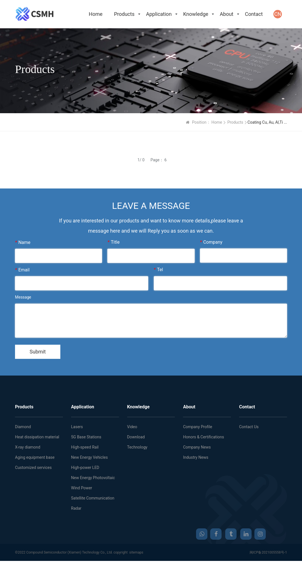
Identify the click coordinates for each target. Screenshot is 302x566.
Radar (76, 508)
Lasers (77, 426)
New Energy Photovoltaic (93, 477)
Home (95, 14)
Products (124, 14)
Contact (254, 14)
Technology (137, 447)
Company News (197, 447)
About (226, 14)
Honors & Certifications (203, 437)
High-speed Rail (85, 447)
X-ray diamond (27, 447)
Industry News (195, 457)
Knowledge (196, 14)
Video (132, 426)
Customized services (33, 467)
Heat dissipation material (37, 437)
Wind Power (81, 488)
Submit (38, 352)
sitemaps (136, 552)
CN (277, 14)
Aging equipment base (34, 457)
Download (136, 437)
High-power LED (85, 467)
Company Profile (197, 426)
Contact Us (249, 426)
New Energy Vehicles (89, 457)
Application (158, 14)
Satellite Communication (92, 498)
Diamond (23, 426)
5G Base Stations (86, 437)
